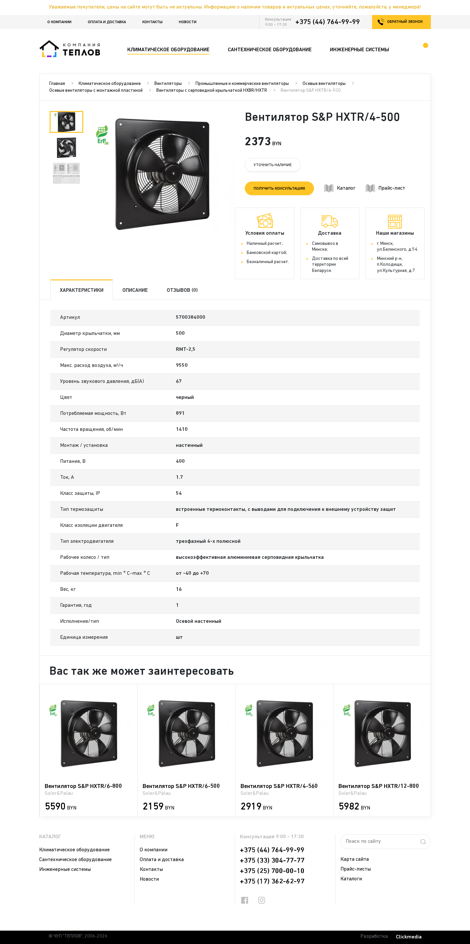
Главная (57, 83)
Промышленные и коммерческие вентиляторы (242, 83)
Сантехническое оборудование (75, 859)
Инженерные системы (65, 869)
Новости (187, 22)
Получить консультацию (279, 189)
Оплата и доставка (107, 22)
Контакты (152, 22)
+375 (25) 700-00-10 (272, 871)
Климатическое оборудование (110, 83)
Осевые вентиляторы (324, 83)
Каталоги (351, 879)
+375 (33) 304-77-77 (272, 860)
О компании (59, 22)
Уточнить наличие (273, 165)
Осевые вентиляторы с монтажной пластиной (96, 90)
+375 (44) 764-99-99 (327, 22)
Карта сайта (354, 859)
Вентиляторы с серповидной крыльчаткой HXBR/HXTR (211, 90)
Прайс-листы (355, 869)
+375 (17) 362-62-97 (272, 881)
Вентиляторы (168, 83)
